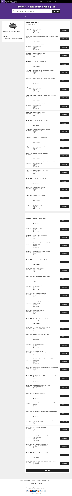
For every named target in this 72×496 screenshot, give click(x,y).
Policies (33, 480)
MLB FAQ (50, 480)
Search (56, 11)
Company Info (27, 480)
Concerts (49, 1)
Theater (57, 1)
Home (21, 480)
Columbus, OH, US (30, 24)
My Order (44, 480)
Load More (47, 470)
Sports (41, 1)
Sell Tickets (38, 480)
